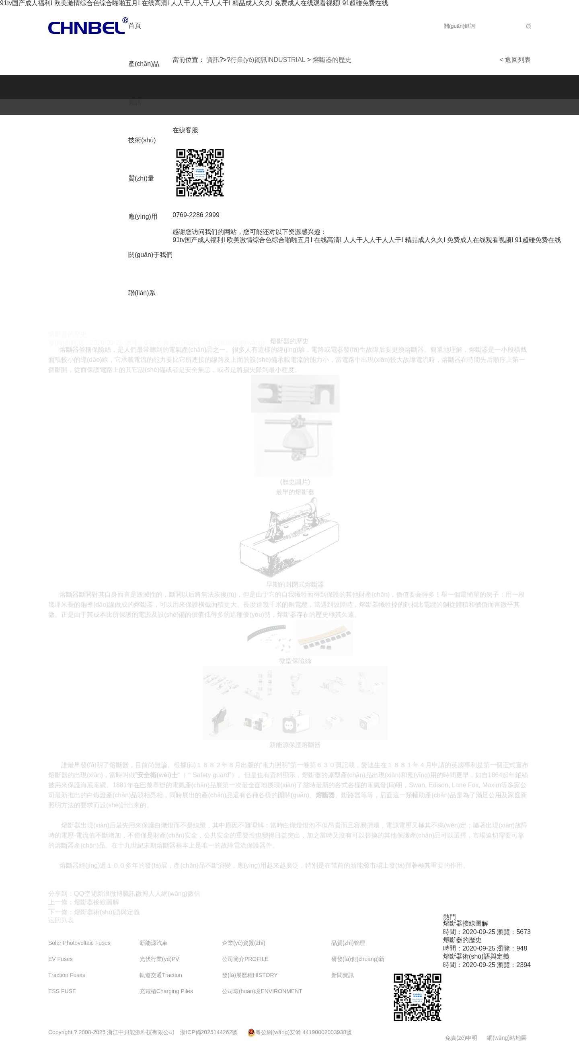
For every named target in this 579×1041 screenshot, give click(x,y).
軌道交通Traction (161, 975)
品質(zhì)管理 (348, 943)
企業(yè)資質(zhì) (243, 943)
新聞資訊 (342, 975)
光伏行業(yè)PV (159, 959)
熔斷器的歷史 (332, 59)
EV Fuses (60, 959)
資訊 (134, 102)
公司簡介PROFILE (245, 959)
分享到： (61, 895)
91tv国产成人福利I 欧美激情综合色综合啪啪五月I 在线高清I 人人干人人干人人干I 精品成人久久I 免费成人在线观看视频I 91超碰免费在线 (366, 239)
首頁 (134, 25)
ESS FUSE (62, 991)
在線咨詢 (474, 1001)
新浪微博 (110, 895)
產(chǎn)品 (143, 63)
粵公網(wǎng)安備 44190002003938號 (299, 1032)
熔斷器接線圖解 (96, 904)
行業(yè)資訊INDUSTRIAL (268, 59)
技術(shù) (142, 140)
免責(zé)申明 (461, 1038)
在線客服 (190, 130)
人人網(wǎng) (167, 895)
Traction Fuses (66, 975)
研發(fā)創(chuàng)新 (357, 959)
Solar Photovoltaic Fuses (79, 943)
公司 (88, 25)
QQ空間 (85, 895)
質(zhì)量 (141, 178)
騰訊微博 (135, 895)
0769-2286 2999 (201, 214)
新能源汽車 (154, 943)
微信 (193, 895)
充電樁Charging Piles (166, 991)
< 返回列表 (515, 59)
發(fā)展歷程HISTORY (250, 975)
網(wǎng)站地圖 (507, 1038)
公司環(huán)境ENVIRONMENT (262, 991)
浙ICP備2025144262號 (209, 1032)
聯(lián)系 (142, 293)
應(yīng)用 (143, 216)
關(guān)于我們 (150, 254)
